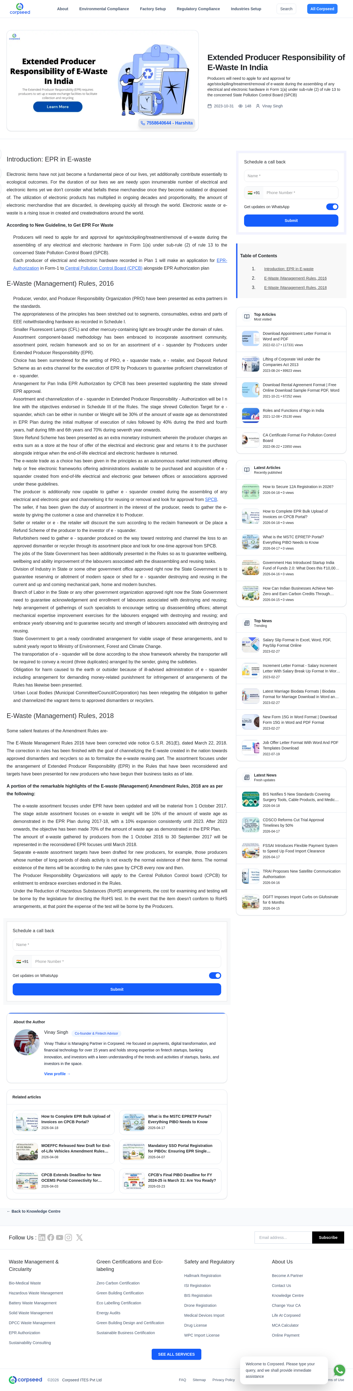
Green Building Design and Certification (130, 1323)
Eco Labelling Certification (119, 1303)
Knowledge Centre (288, 1295)
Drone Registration (200, 1305)
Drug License (195, 1325)
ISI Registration (197, 1285)
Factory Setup (153, 10)
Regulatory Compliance (198, 10)
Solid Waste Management (31, 1313)
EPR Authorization (24, 1333)
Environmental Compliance (104, 10)
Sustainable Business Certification (126, 1333)
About (62, 10)
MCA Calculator (285, 1325)
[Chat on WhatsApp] (339, 1370)
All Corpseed (322, 9)
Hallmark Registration (202, 1275)
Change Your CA (286, 1305)
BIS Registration (198, 1295)
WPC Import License (202, 1335)
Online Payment (285, 1335)
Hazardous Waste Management (36, 1293)
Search (286, 9)
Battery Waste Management (33, 1303)
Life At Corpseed (286, 1315)
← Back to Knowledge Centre (33, 1211)
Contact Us (281, 1285)
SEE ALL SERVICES (176, 1354)
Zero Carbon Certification (118, 1283)
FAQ (182, 1380)
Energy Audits (108, 1313)
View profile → (57, 1074)
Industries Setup (246, 10)
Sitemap (199, 1380)
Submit (116, 989)
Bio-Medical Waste (25, 1283)
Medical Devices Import (204, 1315)
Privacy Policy (224, 1380)
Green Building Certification (120, 1293)
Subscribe (328, 1237)
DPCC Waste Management (32, 1323)
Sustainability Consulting (30, 1342)
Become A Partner (287, 1275)
